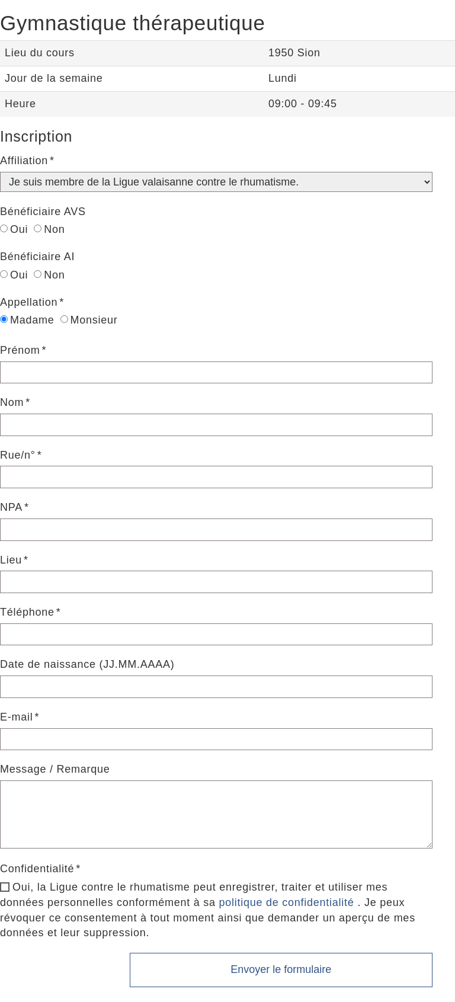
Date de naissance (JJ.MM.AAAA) (87, 664)
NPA (11, 507)
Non (49, 229)
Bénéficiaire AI (37, 256)
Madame (27, 320)
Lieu (11, 560)
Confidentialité (37, 869)
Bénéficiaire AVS (43, 211)
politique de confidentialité (286, 902)
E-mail (16, 717)
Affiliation (24, 161)
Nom (12, 402)
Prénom (20, 350)
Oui (14, 229)
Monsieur (89, 320)
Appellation (28, 302)
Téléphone (27, 612)
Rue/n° (18, 455)
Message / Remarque (55, 769)
